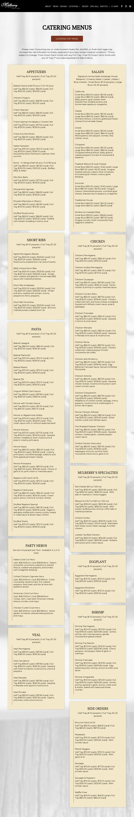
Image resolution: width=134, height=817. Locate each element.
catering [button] (74, 6)
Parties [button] (105, 6)
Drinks (63, 6)
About (48, 6)
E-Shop (114, 6)
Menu (55, 6)
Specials (94, 6)
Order (85, 6)
